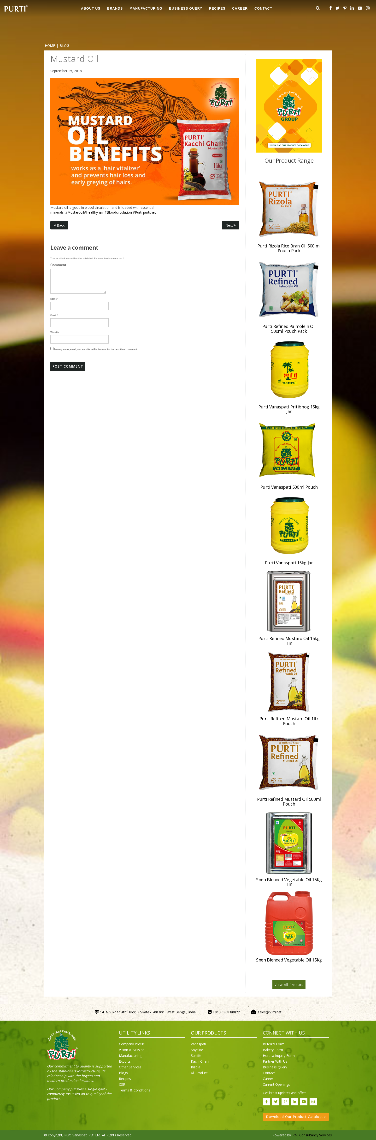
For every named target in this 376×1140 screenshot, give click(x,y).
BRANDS (115, 8)
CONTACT (263, 8)
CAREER (240, 8)
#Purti (137, 212)
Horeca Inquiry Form (279, 1055)
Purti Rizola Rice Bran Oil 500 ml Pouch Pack (289, 248)
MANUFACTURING (145, 8)
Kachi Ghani (200, 1061)
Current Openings (276, 1084)
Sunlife (196, 1055)
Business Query (185, 8)
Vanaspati (198, 1044)
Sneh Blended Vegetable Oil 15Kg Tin (289, 882)
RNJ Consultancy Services (312, 1135)
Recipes (125, 1078)
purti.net (149, 212)
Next (230, 225)
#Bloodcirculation (118, 212)
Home (50, 45)
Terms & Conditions (134, 1090)
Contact (269, 1073)
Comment (58, 265)
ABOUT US (90, 8)
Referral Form (273, 1044)
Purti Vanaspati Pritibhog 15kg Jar (289, 409)
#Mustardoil (74, 212)
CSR (122, 1084)
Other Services (130, 1067)
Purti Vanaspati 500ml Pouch (288, 487)
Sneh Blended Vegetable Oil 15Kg (289, 960)
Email (54, 315)
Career (268, 1078)
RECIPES (217, 8)
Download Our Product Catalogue (296, 1116)
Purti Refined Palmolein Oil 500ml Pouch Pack (289, 328)
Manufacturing (130, 1055)
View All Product (289, 984)
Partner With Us (275, 1061)
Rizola (195, 1067)
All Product (199, 1073)
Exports (125, 1061)
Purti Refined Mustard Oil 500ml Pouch (289, 801)
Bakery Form (273, 1050)
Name (54, 298)
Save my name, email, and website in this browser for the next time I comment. (95, 349)
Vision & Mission (132, 1050)
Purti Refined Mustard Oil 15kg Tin (288, 640)
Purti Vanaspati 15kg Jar (289, 563)
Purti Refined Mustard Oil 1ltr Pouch (288, 721)
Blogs (123, 1073)
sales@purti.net (270, 1012)
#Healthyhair (94, 212)
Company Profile (132, 1044)
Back (59, 225)
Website (54, 332)
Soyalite (197, 1050)
